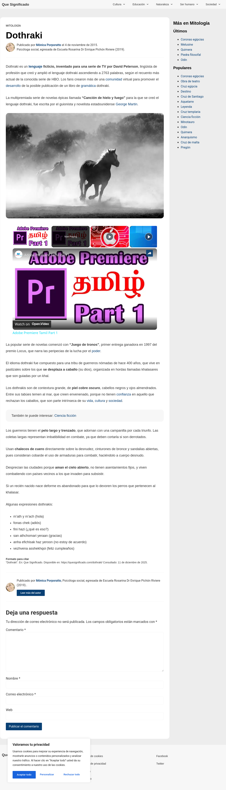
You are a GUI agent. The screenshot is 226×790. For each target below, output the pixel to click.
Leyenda (186, 107)
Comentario (16, 630)
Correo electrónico (21, 694)
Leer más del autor (30, 592)
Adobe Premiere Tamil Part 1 (46, 255)
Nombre (13, 678)
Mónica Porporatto (48, 45)
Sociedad (213, 4)
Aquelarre (187, 101)
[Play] (109, 236)
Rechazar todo (48, 774)
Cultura (119, 4)
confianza (123, 394)
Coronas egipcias (192, 39)
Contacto (86, 778)
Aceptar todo (73, 774)
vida (90, 401)
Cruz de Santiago (192, 96)
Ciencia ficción (190, 117)
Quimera (186, 49)
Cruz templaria (190, 112)
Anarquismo (189, 137)
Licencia (86, 771)
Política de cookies (92, 756)
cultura (100, 401)
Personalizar (23, 774)
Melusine (187, 44)
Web (9, 710)
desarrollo (13, 86)
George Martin (126, 104)
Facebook (162, 756)
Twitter (160, 763)
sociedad (115, 401)
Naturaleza (164, 4)
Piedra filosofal (191, 55)
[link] (18, 254)
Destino (186, 91)
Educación (141, 4)
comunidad (113, 79)
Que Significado (15, 4)
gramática (88, 86)
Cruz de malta (190, 142)
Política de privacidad (93, 763)
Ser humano (189, 4)
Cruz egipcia (189, 86)
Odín (184, 60)
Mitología (13, 25)
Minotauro (188, 122)
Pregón (185, 147)
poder (96, 351)
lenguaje (35, 66)
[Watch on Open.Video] (32, 324)
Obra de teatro (190, 81)
